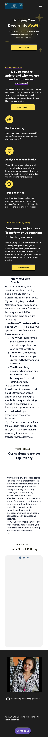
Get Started (24, 47)
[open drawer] (40, 6)
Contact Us (22, 730)
